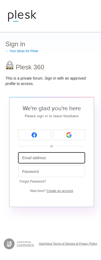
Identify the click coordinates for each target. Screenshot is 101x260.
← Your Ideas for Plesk (21, 51)
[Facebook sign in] (34, 135)
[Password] (51, 171)
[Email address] (51, 158)
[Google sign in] (69, 135)
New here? (51, 191)
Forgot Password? (33, 181)
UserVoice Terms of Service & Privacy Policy (68, 243)
